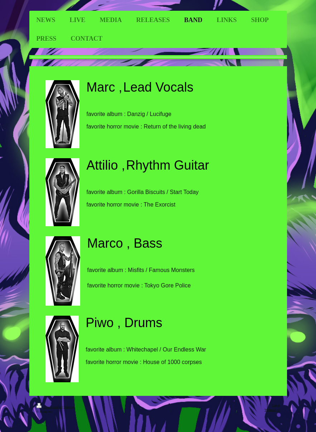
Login (276, 405)
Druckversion (49, 407)
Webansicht (271, 410)
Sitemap (69, 407)
